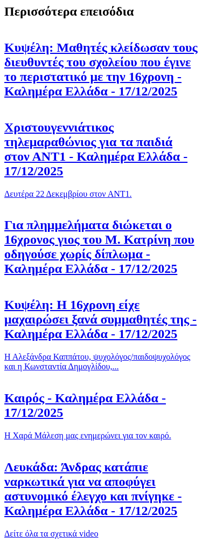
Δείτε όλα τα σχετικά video (51, 533)
